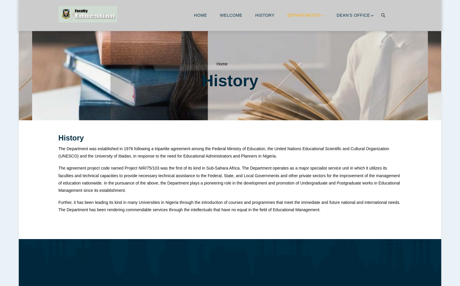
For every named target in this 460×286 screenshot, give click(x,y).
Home (200, 15)
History (265, 15)
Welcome (231, 15)
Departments (306, 16)
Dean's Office (355, 16)
